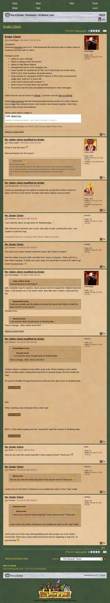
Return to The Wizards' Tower (16, 558)
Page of (80, 31)
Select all (16, 116)
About (38, 3)
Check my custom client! (14, 132)
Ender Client (12, 26)
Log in (95, 8)
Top (104, 134)
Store (72, 3)
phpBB (45, 600)
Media (15, 8)
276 (104, 31)
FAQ (103, 19)
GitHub (37, 95)
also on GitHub (65, 95)
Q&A (38, 8)
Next (103, 547)
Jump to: (55, 559)
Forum (95, 3)
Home (14, 3)
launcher (18, 47)
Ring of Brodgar (17, 575)
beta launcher (17, 101)
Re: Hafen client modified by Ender (24, 139)
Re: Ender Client (14, 215)
